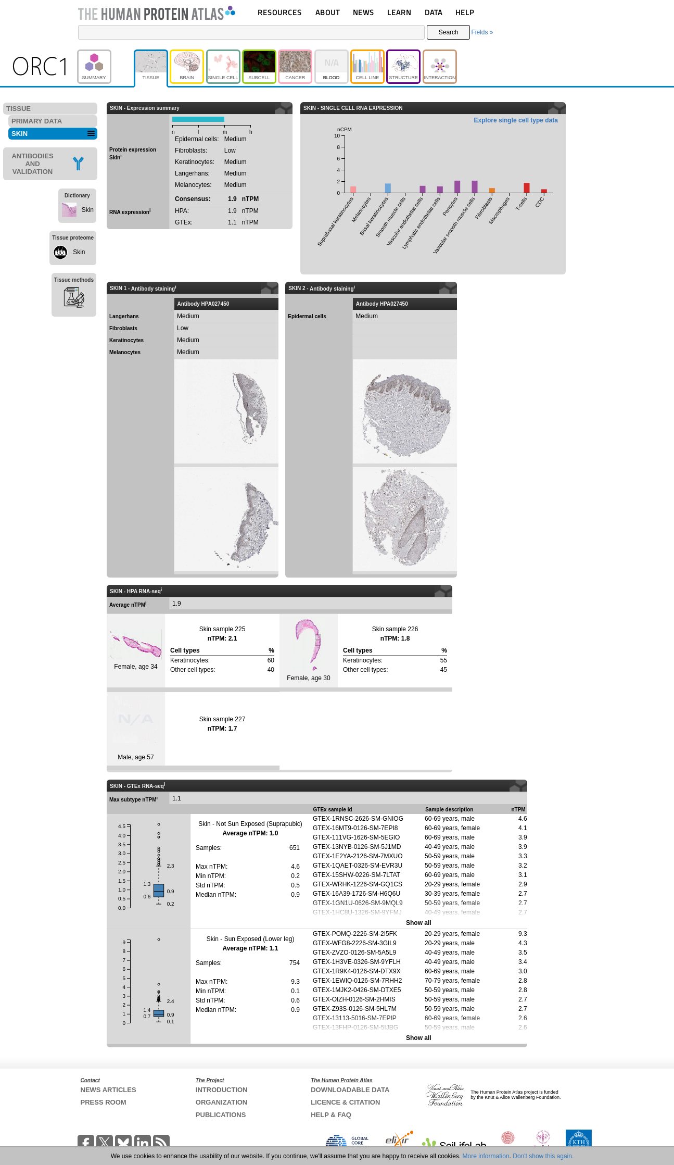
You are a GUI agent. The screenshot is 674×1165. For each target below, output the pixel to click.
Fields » (482, 32)
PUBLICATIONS (221, 1115)
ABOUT (327, 12)
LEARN (399, 12)
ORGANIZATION (221, 1102)
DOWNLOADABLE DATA (350, 1090)
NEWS (363, 12)
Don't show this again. (543, 1156)
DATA (433, 12)
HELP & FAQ (331, 1115)
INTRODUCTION (222, 1090)
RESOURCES (280, 12)
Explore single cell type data (516, 120)
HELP (464, 12)
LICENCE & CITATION (345, 1102)
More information (486, 1156)
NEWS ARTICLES (108, 1090)
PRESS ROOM (103, 1102)
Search (449, 32)
